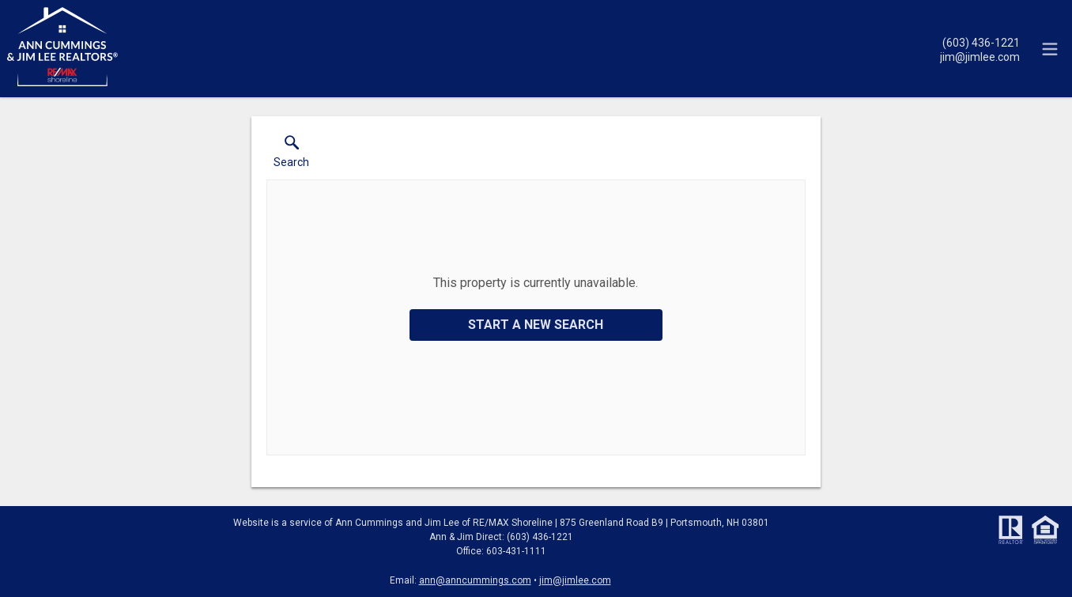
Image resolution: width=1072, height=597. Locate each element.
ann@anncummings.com (475, 580)
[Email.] (980, 56)
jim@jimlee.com (575, 580)
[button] (291, 155)
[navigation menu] (1050, 49)
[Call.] (980, 42)
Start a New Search (535, 324)
